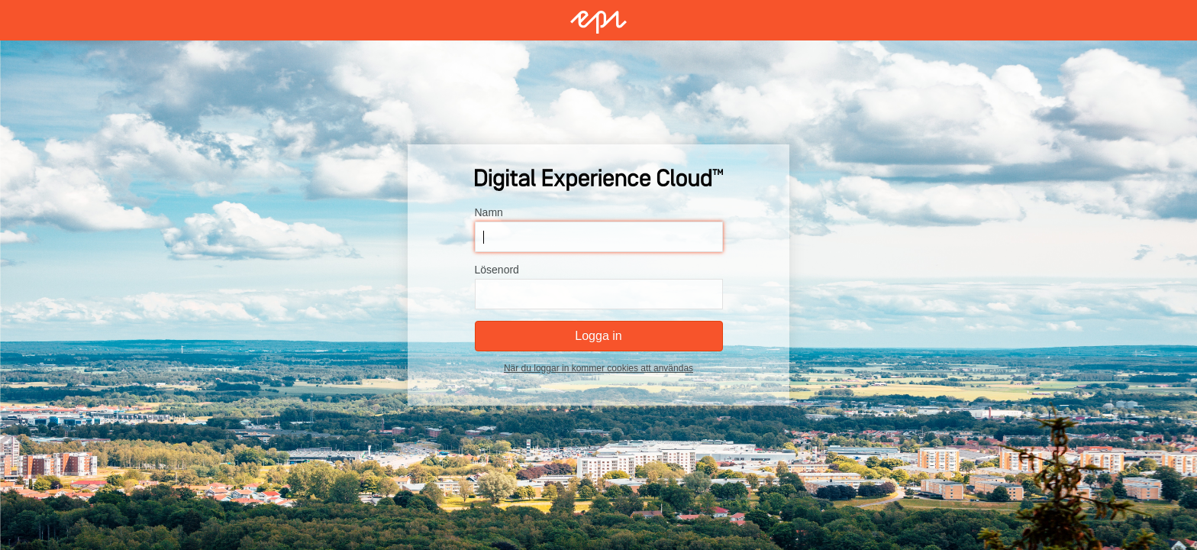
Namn (489, 212)
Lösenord (497, 270)
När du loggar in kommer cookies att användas (598, 368)
